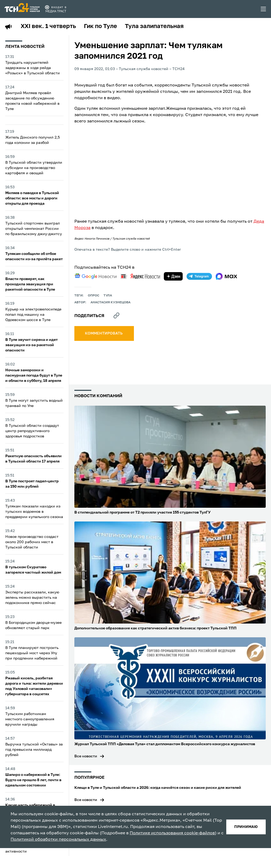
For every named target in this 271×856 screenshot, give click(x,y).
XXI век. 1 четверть (48, 26)
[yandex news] (140, 276)
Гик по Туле (100, 26)
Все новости (85, 756)
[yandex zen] (173, 276)
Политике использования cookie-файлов (172, 833)
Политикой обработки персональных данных (58, 839)
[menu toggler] (263, 9)
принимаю (246, 827)
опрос (93, 295)
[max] (226, 276)
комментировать (104, 333)
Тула (107, 295)
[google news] (95, 276)
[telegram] (199, 276)
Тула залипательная (154, 26)
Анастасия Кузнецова (110, 302)
